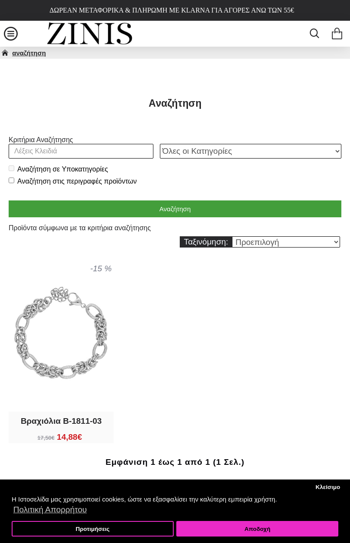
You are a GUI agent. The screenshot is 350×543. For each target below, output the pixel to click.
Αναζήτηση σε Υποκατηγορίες (58, 169)
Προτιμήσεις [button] (93, 529)
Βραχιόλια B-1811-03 (61, 421)
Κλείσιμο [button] (327, 487)
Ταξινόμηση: (206, 241)
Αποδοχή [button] (257, 529)
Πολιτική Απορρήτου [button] (50, 509)
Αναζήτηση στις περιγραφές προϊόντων (73, 181)
